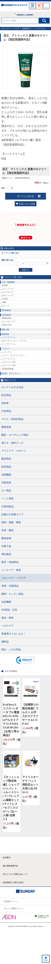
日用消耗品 (7, 506)
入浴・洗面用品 (8, 282)
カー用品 (6, 490)
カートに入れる (25, 196)
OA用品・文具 (9, 609)
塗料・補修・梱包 (11, 522)
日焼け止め (7, 325)
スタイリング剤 (8, 362)
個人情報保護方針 (10, 866)
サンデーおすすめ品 (12, 387)
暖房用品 (6, 458)
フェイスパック (8, 321)
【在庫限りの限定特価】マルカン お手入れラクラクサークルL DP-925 (30, 714)
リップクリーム (8, 344)
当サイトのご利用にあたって (15, 874)
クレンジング (7, 289)
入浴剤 (5, 299)
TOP (46, 960)
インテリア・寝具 (11, 570)
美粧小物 (5, 329)
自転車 (5, 403)
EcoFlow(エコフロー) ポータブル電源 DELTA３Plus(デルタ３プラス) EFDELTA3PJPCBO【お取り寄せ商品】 (11, 720)
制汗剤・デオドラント (10, 373)
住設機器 (6, 602)
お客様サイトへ (10, 901)
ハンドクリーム (39, 28)
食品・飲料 (7, 617)
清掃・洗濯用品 (9, 586)
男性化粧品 (6, 310)
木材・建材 (7, 530)
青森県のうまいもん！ (13, 633)
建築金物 (6, 538)
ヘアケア (5, 349)
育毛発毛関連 (7, 369)
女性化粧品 (6, 315)
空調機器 (6, 474)
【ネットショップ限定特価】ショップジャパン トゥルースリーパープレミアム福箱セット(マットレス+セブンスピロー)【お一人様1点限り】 (11, 798)
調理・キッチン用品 (12, 594)
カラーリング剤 (8, 365)
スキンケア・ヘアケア (10, 28)
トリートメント (8, 359)
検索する (25, 270)
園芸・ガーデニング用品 (14, 435)
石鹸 (4, 302)
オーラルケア (7, 292)
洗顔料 (5, 285)
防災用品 (6, 395)
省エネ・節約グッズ (12, 442)
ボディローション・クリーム (14, 341)
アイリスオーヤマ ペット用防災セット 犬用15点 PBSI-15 (30, 784)
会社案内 (6, 857)
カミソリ (6, 305)
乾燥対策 (26, 28)
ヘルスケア (7, 625)
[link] (25, 661)
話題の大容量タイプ (12, 514)
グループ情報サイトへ (13, 908)
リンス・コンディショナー (13, 355)
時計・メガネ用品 (11, 649)
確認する (25, 237)
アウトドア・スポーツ (13, 450)
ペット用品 (7, 498)
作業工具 (6, 546)
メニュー (46, 7)
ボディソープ (7, 295)
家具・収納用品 (9, 562)
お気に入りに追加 (27, 204)
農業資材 (6, 427)
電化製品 (6, 554)
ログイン (32, 7)
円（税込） (11, 741)
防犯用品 (6, 466)
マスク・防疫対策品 (12, 419)
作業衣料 (6, 482)
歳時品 (5, 641)
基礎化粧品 (7, 318)
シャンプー (7, 352)
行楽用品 (6, 411)
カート (39, 7)
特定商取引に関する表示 (13, 882)
